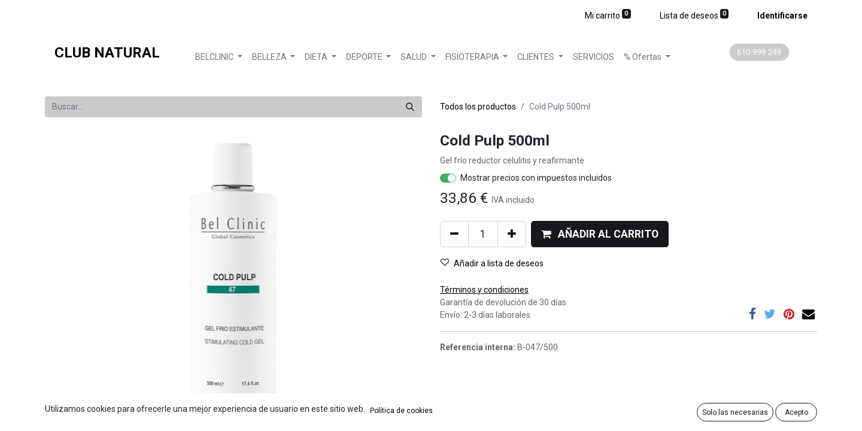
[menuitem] (593, 57)
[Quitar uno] (454, 234)
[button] (600, 234)
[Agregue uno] (511, 234)
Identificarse (782, 15)
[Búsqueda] (410, 106)
